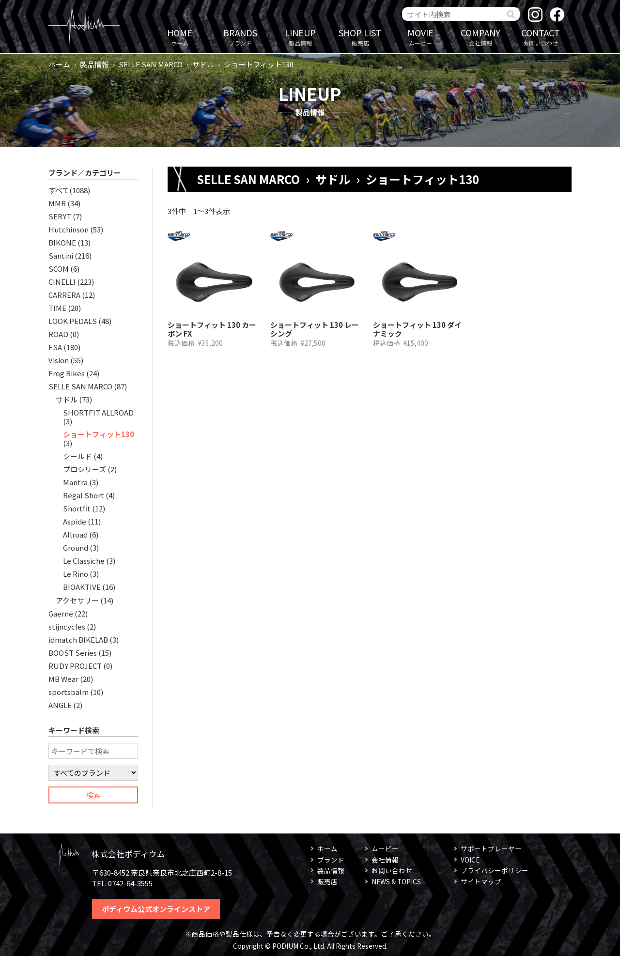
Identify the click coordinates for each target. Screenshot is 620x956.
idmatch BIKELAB (78, 639)
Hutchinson (68, 229)
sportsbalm (68, 692)
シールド (77, 456)
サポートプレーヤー (491, 848)
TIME (57, 308)
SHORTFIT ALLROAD (98, 412)
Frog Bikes (66, 373)
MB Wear (63, 679)
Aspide (74, 521)
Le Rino (75, 574)
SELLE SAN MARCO (151, 64)
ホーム (180, 36)
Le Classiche (84, 560)
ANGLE (60, 705)
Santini (60, 255)
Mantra (75, 482)
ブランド (240, 36)
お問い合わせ (541, 36)
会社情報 (480, 36)
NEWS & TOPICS (396, 881)
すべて (58, 190)
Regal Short (83, 495)
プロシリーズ (84, 469)
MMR (57, 203)
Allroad (75, 534)
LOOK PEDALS (72, 321)
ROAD (58, 334)
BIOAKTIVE (82, 587)
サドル (203, 64)
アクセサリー (77, 600)
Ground (75, 547)
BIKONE (62, 242)
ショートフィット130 (98, 434)
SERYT (59, 216)
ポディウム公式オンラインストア (156, 909)
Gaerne (60, 613)
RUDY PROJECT (75, 666)
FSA (55, 347)
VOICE (470, 859)
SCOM (58, 268)
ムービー (420, 36)
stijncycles (66, 626)
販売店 (360, 36)
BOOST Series (72, 653)
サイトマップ (481, 881)
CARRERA (64, 295)
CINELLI (62, 282)
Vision (58, 360)
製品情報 (300, 36)
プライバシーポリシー (494, 870)
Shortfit (77, 508)
